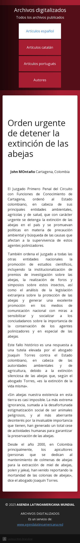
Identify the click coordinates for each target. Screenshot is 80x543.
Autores (39, 80)
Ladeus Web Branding (20, 538)
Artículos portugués (40, 63)
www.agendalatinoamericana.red (40, 524)
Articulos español (40, 31)
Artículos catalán (40, 47)
